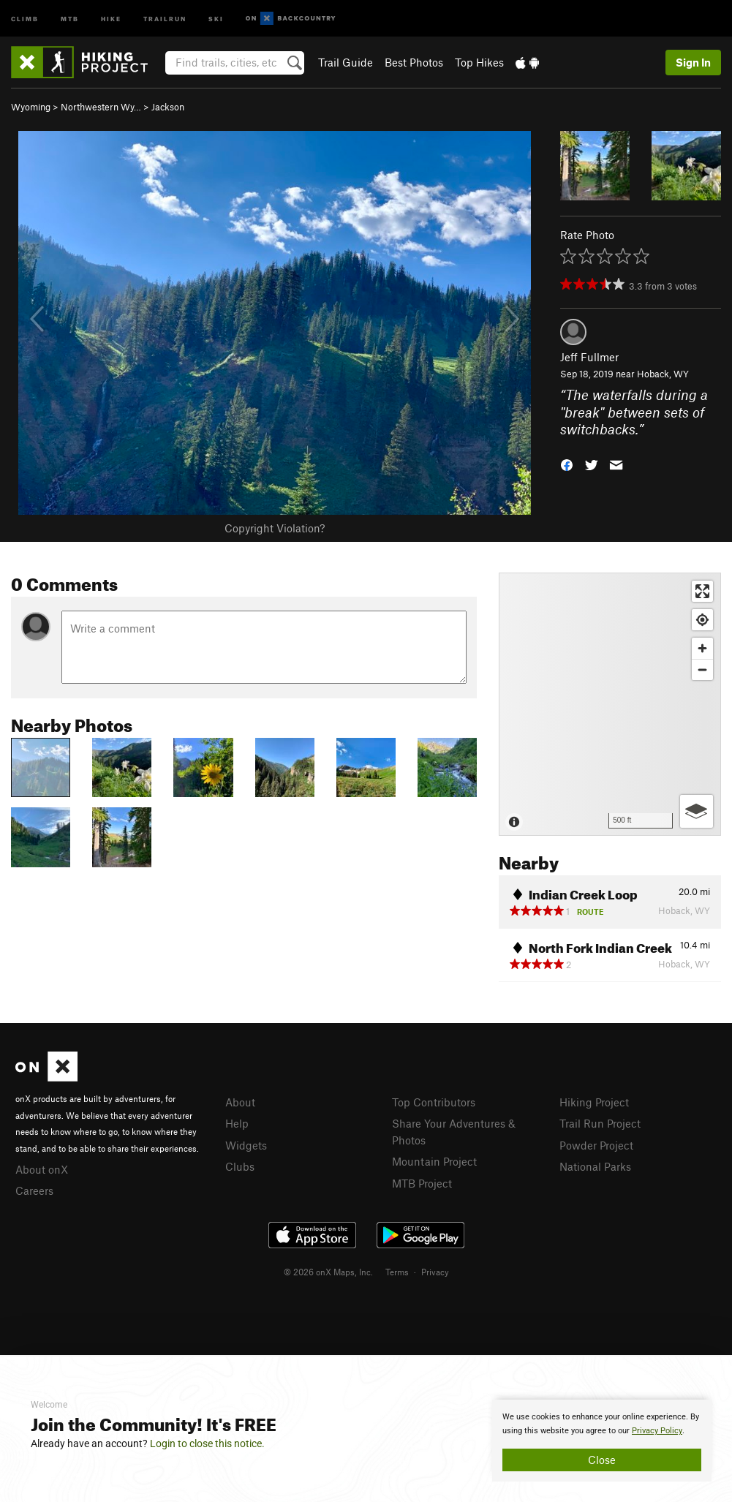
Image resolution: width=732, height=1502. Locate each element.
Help (237, 1123)
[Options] (696, 811)
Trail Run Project (600, 1123)
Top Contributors (433, 1102)
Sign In (693, 62)
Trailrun (164, 18)
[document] (601, 1440)
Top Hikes (479, 62)
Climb (25, 18)
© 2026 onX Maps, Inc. (328, 1272)
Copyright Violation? (274, 528)
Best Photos (414, 62)
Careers (34, 1190)
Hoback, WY (663, 374)
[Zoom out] (702, 669)
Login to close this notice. (207, 1443)
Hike (111, 18)
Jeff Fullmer (589, 356)
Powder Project (596, 1145)
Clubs (239, 1166)
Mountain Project (434, 1161)
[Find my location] (702, 619)
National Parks (595, 1166)
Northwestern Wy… (101, 107)
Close (602, 1459)
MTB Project (422, 1183)
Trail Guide (345, 62)
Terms (397, 1272)
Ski (216, 18)
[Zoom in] (702, 648)
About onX (41, 1169)
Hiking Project (594, 1102)
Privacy (435, 1272)
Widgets (246, 1145)
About (240, 1102)
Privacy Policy (657, 1430)
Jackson (167, 107)
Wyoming (30, 107)
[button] (566, 463)
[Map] (609, 704)
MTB (70, 18)
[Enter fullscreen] (702, 591)
